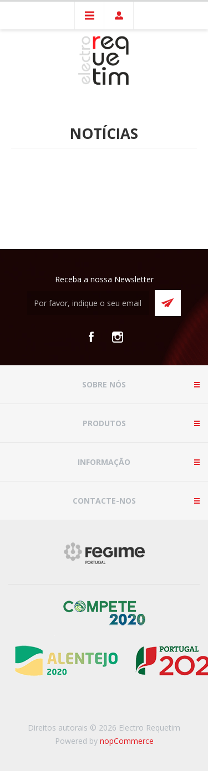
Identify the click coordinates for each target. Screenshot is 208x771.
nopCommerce (127, 741)
